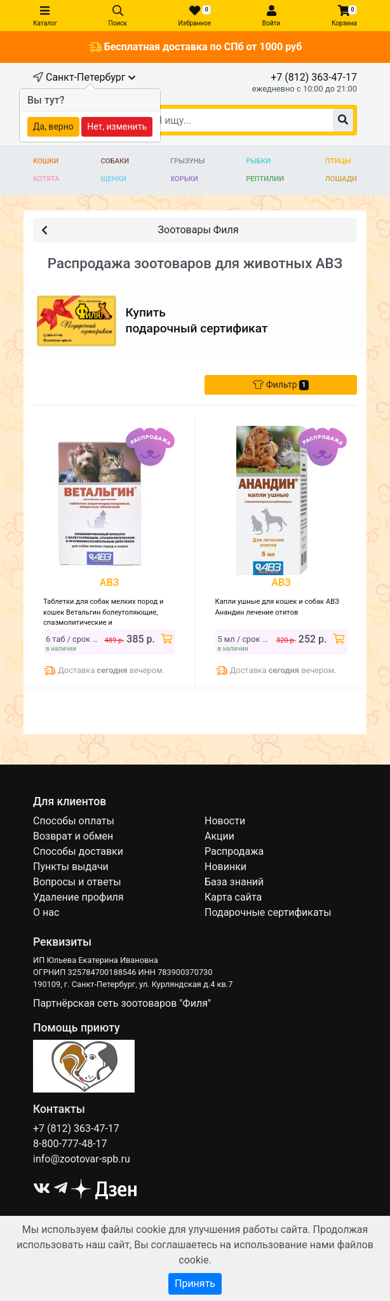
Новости (225, 821)
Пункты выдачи (71, 867)
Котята (46, 179)
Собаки (115, 161)
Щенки (114, 179)
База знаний (234, 882)
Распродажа (234, 851)
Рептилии (265, 179)
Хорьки (184, 179)
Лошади (341, 179)
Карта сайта (233, 897)
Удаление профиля (78, 897)
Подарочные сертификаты (268, 912)
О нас (46, 912)
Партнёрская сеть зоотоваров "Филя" (122, 1003)
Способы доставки (78, 851)
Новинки (225, 867)
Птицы (338, 161)
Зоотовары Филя (139, 229)
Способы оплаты (73, 821)
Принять (195, 1283)
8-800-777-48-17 (70, 1144)
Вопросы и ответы (77, 882)
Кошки (46, 161)
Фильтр (280, 384)
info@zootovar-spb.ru (81, 1159)
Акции (219, 836)
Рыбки (258, 161)
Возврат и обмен (73, 836)
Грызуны (187, 161)
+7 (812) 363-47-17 (314, 77)
